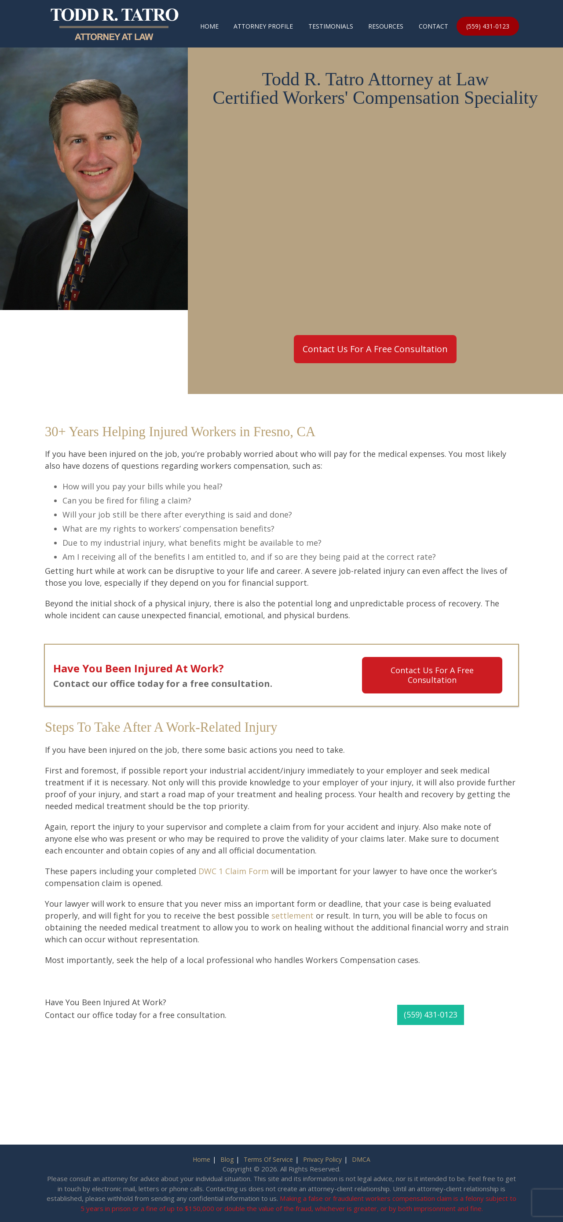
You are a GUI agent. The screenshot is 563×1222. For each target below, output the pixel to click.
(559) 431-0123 (487, 26)
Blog (227, 1159)
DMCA (361, 1159)
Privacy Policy (322, 1159)
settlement (292, 915)
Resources (385, 26)
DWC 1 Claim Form (233, 871)
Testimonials (330, 26)
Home (209, 26)
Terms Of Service (268, 1159)
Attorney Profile (263, 26)
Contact (433, 26)
